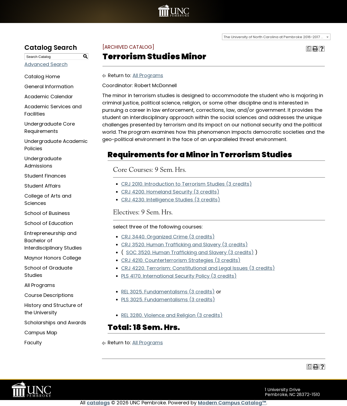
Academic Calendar (48, 96)
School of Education (48, 223)
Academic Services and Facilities (53, 110)
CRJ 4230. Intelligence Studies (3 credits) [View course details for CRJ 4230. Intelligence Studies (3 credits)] (170, 199)
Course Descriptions (48, 295)
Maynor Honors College (52, 257)
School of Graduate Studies (48, 271)
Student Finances (45, 175)
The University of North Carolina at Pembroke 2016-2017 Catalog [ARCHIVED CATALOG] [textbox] (277, 37)
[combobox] (276, 37)
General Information (48, 86)
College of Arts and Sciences (47, 199)
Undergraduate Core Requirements (49, 127)
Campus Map (40, 332)
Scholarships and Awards (55, 322)
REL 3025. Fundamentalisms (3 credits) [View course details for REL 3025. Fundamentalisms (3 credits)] (168, 291)
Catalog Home (42, 76)
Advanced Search (46, 64)
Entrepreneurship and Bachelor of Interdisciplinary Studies (53, 240)
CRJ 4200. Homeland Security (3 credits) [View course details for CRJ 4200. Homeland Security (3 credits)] (170, 191)
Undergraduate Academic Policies (56, 145)
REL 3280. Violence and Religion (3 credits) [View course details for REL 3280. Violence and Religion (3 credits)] (172, 315)
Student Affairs (42, 185)
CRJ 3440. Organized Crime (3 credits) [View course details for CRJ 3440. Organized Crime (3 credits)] (168, 236)
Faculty (33, 342)
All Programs (39, 285)
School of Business (47, 213)
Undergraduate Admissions (43, 162)
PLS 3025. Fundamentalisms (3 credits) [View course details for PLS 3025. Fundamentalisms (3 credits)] (168, 299)
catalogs (98, 402)
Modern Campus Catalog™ (232, 402)
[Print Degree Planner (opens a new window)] (308, 48)
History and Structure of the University (53, 309)
